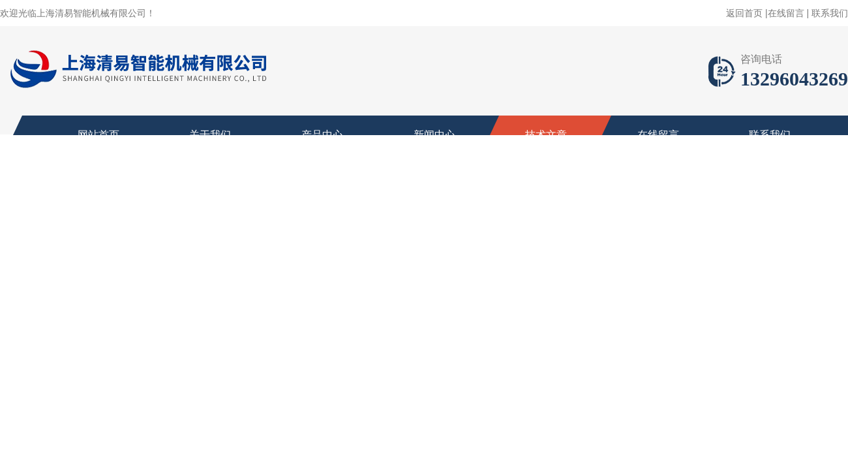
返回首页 (744, 13)
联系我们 (829, 13)
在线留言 (786, 13)
